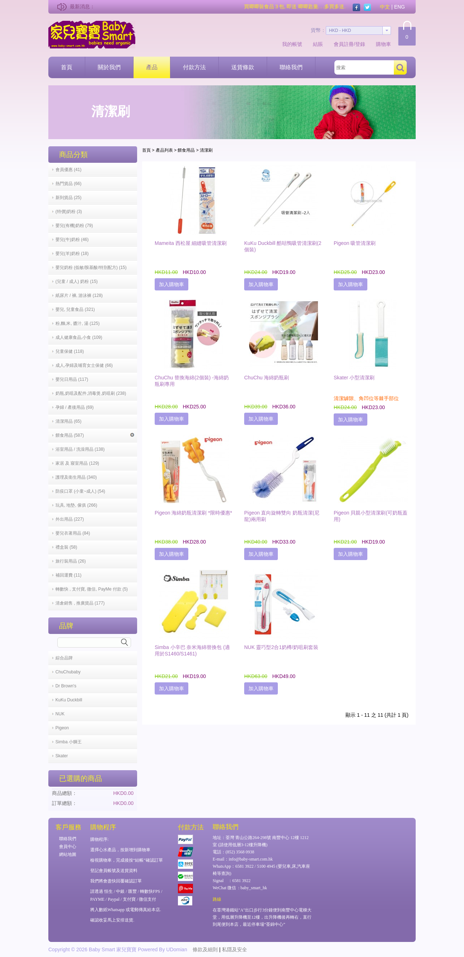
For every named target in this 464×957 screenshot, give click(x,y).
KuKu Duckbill (68, 699)
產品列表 (164, 150)
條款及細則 (205, 949)
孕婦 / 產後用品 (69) (74, 407)
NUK (59, 713)
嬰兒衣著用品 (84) (72, 533)
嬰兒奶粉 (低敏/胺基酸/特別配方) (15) (91, 267)
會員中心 (67, 846)
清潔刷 (206, 150)
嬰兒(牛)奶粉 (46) (72, 239)
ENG (399, 7)
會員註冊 (344, 44)
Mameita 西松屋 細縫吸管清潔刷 (191, 243)
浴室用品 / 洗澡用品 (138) (80, 449)
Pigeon (62, 727)
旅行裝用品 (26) (70, 561)
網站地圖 (67, 854)
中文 (385, 7)
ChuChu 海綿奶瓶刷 (266, 377)
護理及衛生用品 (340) (76, 477)
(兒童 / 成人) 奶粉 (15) (76, 281)
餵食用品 (186, 150)
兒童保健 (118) (69, 351)
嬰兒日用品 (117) (71, 379)
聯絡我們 (291, 67)
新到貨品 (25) (68, 197)
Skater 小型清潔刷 (354, 377)
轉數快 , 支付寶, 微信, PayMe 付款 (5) (91, 589)
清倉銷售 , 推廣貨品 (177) (80, 603)
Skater (61, 755)
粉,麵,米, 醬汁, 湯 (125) (77, 323)
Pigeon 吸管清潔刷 (355, 243)
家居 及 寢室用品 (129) (77, 463)
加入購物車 (171, 284)
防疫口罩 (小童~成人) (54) (80, 491)
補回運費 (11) (68, 575)
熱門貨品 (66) (68, 183)
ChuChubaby (68, 671)
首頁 (66, 67)
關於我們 (109, 67)
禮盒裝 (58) (66, 547)
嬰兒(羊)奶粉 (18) (72, 253)
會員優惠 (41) (68, 169)
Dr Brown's (65, 685)
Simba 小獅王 (68, 741)
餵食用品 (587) (94, 435)
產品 (152, 67)
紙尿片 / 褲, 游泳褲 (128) (79, 295)
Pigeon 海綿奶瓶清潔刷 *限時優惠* (193, 513)
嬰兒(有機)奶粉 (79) (74, 225)
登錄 (360, 44)
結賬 (318, 44)
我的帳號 (292, 44)
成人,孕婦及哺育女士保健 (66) (84, 365)
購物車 (383, 44)
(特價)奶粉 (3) (68, 211)
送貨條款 (242, 67)
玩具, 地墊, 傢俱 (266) (76, 505)
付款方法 (194, 67)
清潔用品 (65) (68, 421)
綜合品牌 (64, 657)
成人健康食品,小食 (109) (78, 337)
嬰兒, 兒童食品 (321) (75, 309)
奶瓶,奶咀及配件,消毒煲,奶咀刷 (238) (90, 393)
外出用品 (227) (69, 519)
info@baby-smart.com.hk (251, 859)
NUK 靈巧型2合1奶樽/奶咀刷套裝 (281, 647)
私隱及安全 (234, 949)
